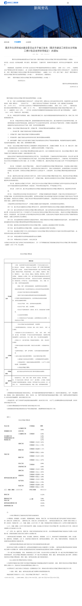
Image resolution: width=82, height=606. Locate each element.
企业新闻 (28, 42)
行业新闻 (17, 42)
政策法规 (6, 42)
